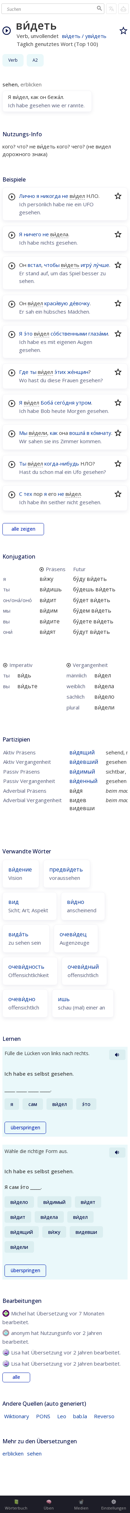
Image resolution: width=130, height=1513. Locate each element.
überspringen (25, 1127)
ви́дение (20, 869)
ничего (32, 234)
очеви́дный (83, 966)
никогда (51, 195)
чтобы (52, 264)
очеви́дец (73, 934)
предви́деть (66, 869)
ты (33, 371)
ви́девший (83, 762)
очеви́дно (21, 999)
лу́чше (101, 264)
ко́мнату (101, 432)
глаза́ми (98, 333)
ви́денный (83, 781)
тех (28, 493)
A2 (35, 60)
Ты (22, 463)
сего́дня (64, 402)
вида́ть (18, 934)
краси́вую (56, 303)
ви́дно (75, 902)
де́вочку (79, 303)
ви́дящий (82, 752)
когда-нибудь (61, 463)
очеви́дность (26, 966)
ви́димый (82, 771)
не (65, 195)
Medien (81, 1505)
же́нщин (77, 371)
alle (16, 1377)
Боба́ (47, 402)
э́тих (60, 371)
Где (23, 371)
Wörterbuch (16, 1505)
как (54, 432)
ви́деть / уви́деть (84, 35)
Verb (13, 60)
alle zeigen (23, 529)
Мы (23, 432)
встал (34, 264)
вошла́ (77, 432)
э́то (28, 333)
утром (83, 402)
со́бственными (69, 333)
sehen (34, 1453)
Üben (49, 1505)
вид (13, 902)
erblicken (13, 1453)
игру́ (86, 264)
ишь (64, 999)
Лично (27, 195)
